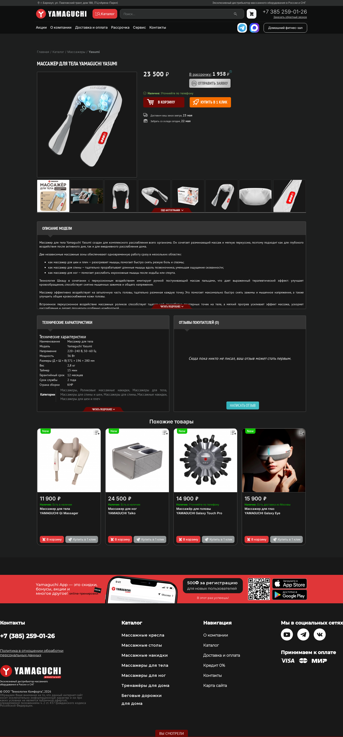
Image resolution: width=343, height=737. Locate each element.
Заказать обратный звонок (290, 17)
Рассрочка (120, 27)
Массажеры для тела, (150, 390)
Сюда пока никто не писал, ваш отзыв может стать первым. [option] (240, 358)
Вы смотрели (171, 733)
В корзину (52, 539)
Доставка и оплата (91, 27)
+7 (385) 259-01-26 (27, 636)
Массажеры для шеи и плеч (80, 399)
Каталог (211, 645)
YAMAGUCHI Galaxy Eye (262, 513)
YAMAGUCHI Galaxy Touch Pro (199, 513)
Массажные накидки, (152, 394)
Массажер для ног (122, 509)
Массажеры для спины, (120, 394)
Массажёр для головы (193, 509)
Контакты (157, 27)
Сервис (139, 27)
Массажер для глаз (259, 509)
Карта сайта (215, 685)
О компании (61, 27)
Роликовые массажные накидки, (106, 390)
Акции (41, 27)
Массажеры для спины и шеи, (82, 394)
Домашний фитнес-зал (285, 28)
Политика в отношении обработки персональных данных (31, 653)
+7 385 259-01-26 (284, 12)
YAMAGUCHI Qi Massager (59, 513)
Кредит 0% (214, 665)
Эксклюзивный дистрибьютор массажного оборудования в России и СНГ (259, 2)
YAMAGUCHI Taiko (122, 513)
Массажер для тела (55, 509)
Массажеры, (70, 390)
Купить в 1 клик (210, 102)
